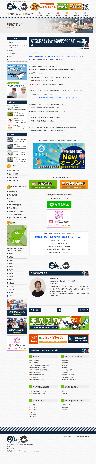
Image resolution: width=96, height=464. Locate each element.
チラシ (10, 57)
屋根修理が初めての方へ (36, 360)
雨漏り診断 (64, 409)
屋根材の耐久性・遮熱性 (68, 374)
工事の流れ (49, 14)
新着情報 (11, 50)
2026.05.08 (17, 120)
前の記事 (35, 310)
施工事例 (58, 14)
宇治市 (11, 270)
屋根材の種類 (65, 362)
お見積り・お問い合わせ (68, 405)
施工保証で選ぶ (34, 377)
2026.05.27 (17, 139)
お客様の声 (33, 414)
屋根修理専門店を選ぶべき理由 (38, 367)
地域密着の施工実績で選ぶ (37, 374)
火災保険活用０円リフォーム (37, 393)
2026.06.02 (17, 107)
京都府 (11, 260)
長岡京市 (11, 289)
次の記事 (83, 310)
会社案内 (39, 14)
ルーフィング (65, 365)
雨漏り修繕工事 (13, 180)
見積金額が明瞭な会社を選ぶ (37, 379)
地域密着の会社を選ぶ (35, 372)
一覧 (59, 310)
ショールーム (84, 14)
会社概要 (32, 405)
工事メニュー (66, 14)
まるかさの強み (34, 362)
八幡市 (11, 280)
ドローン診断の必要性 (67, 377)
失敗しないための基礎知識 (28, 14)
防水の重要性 (65, 372)
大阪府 (11, 254)
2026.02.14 (17, 146)
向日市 (11, 293)
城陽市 (11, 273)
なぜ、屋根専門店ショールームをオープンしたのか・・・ (18, 46)
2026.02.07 (17, 159)
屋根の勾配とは (66, 367)
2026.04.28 (17, 127)
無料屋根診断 (75, 14)
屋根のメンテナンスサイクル (69, 379)
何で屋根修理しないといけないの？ (14, 14)
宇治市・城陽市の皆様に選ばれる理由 (39, 365)
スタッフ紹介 (33, 409)
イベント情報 (12, 53)
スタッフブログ (12, 60)
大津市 (11, 296)
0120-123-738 (53, 337)
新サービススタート (14, 42)
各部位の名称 (65, 360)
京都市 (11, 276)
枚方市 (11, 267)
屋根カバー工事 (13, 174)
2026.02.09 (17, 152)
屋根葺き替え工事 (14, 171)
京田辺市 (11, 286)
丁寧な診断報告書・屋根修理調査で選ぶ (40, 370)
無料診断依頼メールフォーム (78, 339)
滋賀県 (11, 257)
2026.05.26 (17, 114)
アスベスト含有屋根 (67, 370)
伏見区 (11, 263)
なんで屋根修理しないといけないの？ (39, 391)
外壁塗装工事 (13, 177)
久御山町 (11, 283)
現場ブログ (33, 417)
